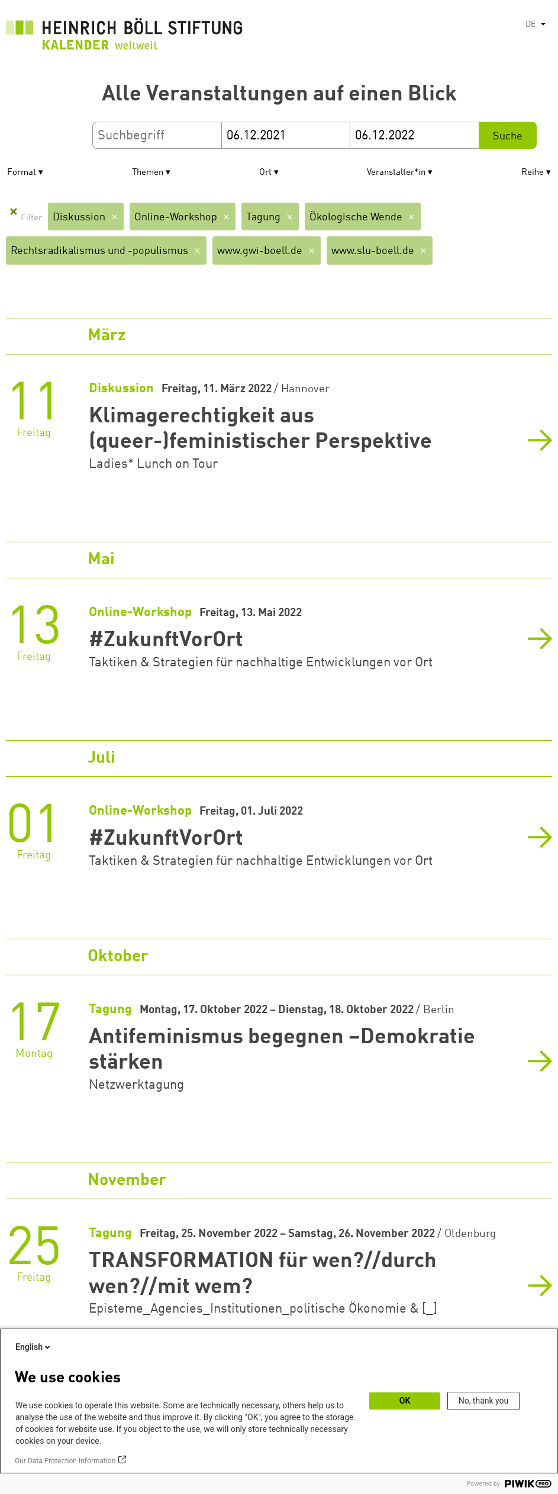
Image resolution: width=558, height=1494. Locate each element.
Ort (265, 172)
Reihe (532, 172)
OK (405, 1400)
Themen (147, 172)
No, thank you (484, 1400)
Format (21, 172)
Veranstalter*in (396, 172)
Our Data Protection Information (65, 1461)
